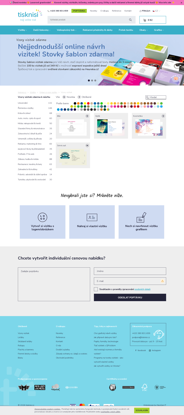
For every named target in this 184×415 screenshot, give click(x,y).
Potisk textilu (126, 30)
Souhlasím (142, 410)
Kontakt (128, 10)
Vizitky (22, 30)
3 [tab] (95, 80)
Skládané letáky (25, 341)
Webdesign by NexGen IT (154, 405)
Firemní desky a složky (28, 353)
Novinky (93, 10)
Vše (58, 97)
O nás (58, 345)
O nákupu (104, 10)
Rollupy (21, 345)
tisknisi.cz (22, 92)
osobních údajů (142, 289)
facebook (140, 350)
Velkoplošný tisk (66, 30)
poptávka (79, 10)
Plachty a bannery (26, 349)
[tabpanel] (92, 60)
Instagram (155, 350)
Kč (150, 20)
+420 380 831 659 (58, 10)
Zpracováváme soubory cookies (47, 409)
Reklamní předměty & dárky (97, 30)
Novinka (71, 97)
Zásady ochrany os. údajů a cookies (71, 353)
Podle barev (62, 103)
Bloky (20, 357)
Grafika (159, 30)
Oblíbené (86, 97)
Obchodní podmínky (64, 357)
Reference (116, 10)
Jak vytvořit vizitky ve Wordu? (107, 366)
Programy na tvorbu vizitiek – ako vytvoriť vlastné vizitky (108, 359)
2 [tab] (92, 80)
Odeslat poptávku (130, 297)
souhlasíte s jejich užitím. (110, 412)
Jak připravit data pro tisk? (105, 337)
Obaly (143, 30)
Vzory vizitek (23, 333)
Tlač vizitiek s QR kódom (105, 345)
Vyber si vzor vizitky (48, 92)
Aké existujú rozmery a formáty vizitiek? (108, 351)
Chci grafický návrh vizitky (105, 333)
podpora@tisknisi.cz (141, 337)
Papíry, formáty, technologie (106, 341)
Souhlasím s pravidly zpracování (124, 289)
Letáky (21, 337)
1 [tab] (89, 80)
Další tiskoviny (41, 30)
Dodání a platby (63, 349)
